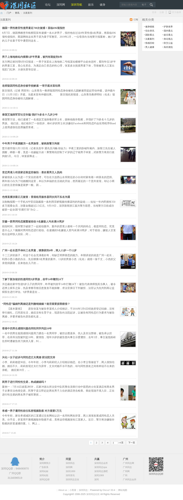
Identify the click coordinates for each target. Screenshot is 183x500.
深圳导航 (76, 4)
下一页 (131, 442)
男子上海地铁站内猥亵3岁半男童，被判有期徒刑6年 (32, 57)
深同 (96, 479)
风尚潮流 (168, 47)
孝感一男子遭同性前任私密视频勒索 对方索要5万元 (32, 410)
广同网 (126, 471)
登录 (154, 12)
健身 (102, 4)
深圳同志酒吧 (101, 471)
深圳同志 (70, 463)
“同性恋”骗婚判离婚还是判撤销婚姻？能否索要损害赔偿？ (36, 304)
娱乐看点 (168, 35)
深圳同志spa (100, 467)
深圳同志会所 (101, 463)
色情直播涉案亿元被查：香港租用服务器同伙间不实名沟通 (36, 197)
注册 (161, 12)
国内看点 (168, 30)
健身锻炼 (149, 26)
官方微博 (174, 12)
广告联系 (43, 467)
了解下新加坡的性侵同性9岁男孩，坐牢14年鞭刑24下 (32, 279)
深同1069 (99, 475)
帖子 (144, 4)
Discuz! (106, 490)
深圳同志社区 (93, 494)
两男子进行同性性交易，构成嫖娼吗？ (24, 382)
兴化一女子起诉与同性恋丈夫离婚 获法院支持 (28, 357)
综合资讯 (149, 30)
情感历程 (149, 43)
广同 (125, 475)
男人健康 (149, 47)
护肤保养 (168, 26)
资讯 (17, 13)
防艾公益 (168, 43)
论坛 (48, 4)
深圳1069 (70, 471)
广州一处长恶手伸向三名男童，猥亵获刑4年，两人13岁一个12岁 (39, 250)
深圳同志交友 (72, 479)
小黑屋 (72, 490)
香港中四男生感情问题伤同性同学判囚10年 (27, 328)
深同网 (61, 4)
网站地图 (122, 490)
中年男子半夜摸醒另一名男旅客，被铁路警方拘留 (31, 143)
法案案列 (149, 39)
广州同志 (127, 467)
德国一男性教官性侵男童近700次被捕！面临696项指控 (33, 28)
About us (62, 490)
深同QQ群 (44, 479)
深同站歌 (43, 475)
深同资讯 (70, 475)
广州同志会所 (129, 479)
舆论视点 (168, 39)
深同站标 (43, 471)
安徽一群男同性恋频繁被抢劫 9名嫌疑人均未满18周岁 (33, 221)
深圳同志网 (1, 13)
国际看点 (149, 35)
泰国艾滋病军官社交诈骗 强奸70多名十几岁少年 (30, 114)
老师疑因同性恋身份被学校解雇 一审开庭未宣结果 (31, 85)
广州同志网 (128, 463)
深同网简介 (45, 463)
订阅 (136, 19)
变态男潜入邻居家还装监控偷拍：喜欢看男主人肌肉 (32, 172)
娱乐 (91, 4)
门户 (9, 13)
